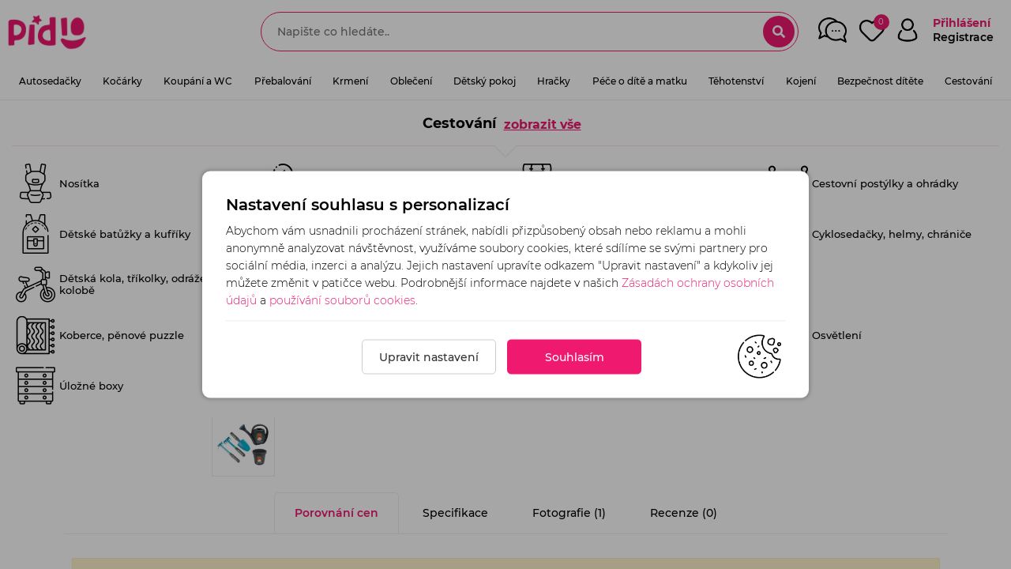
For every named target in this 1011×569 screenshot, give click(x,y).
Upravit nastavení (429, 357)
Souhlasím (574, 357)
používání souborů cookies (342, 300)
